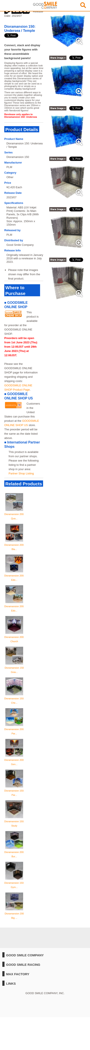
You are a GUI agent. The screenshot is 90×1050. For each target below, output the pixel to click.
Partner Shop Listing (21, 473)
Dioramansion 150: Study (14, 821)
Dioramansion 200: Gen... (14, 760)
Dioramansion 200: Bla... (14, 544)
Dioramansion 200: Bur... (14, 852)
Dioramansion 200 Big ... (14, 913)
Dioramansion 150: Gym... (14, 882)
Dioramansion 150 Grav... (14, 667)
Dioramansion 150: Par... (14, 790)
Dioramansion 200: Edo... (14, 575)
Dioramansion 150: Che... (14, 698)
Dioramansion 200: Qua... (14, 514)
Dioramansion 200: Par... (14, 729)
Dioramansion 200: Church (14, 637)
